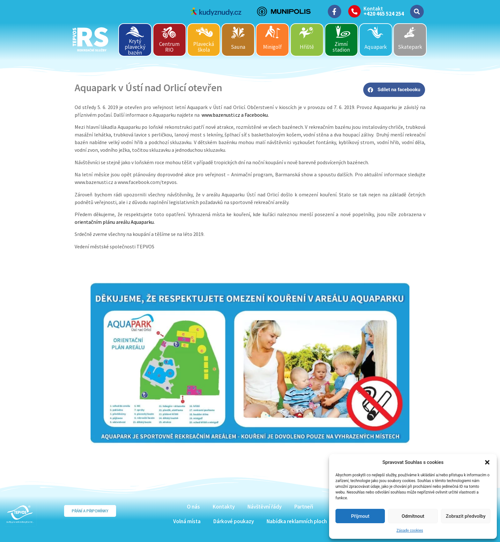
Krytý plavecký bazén (135, 47)
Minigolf (272, 46)
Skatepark (410, 46)
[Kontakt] (354, 11)
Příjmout (360, 516)
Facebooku (256, 115)
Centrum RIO (169, 46)
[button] (487, 462)
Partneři (303, 506)
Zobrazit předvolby (466, 516)
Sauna (238, 46)
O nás (193, 506)
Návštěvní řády (264, 506)
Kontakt (373, 8)
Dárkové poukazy (233, 521)
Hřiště (307, 46)
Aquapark (375, 46)
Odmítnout (413, 516)
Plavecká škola (203, 46)
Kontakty (224, 506)
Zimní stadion (341, 46)
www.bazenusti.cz (221, 115)
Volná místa (187, 521)
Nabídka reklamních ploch (297, 521)
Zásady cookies (409, 530)
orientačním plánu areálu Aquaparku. (115, 222)
